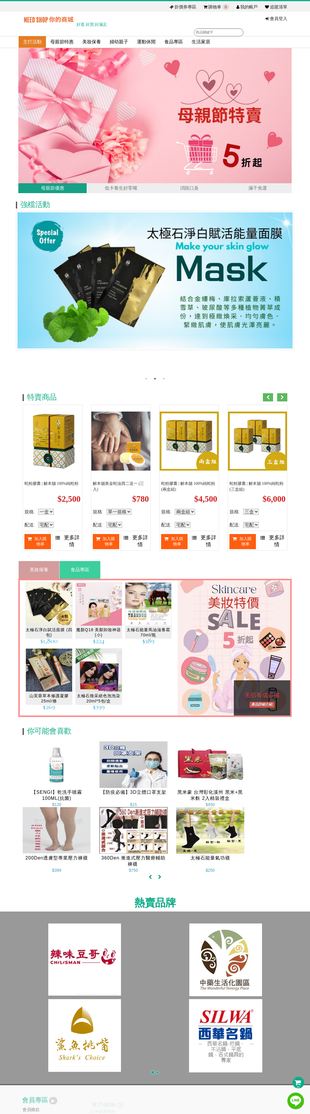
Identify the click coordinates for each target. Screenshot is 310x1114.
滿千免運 (257, 189)
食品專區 (173, 41)
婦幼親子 (119, 41)
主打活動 (32, 41)
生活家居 (201, 41)
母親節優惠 (52, 189)
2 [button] (155, 381)
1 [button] (146, 381)
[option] (155, 285)
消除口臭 (189, 189)
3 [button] (164, 381)
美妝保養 (91, 41)
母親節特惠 (62, 41)
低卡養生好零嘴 (121, 189)
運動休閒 (146, 41)
